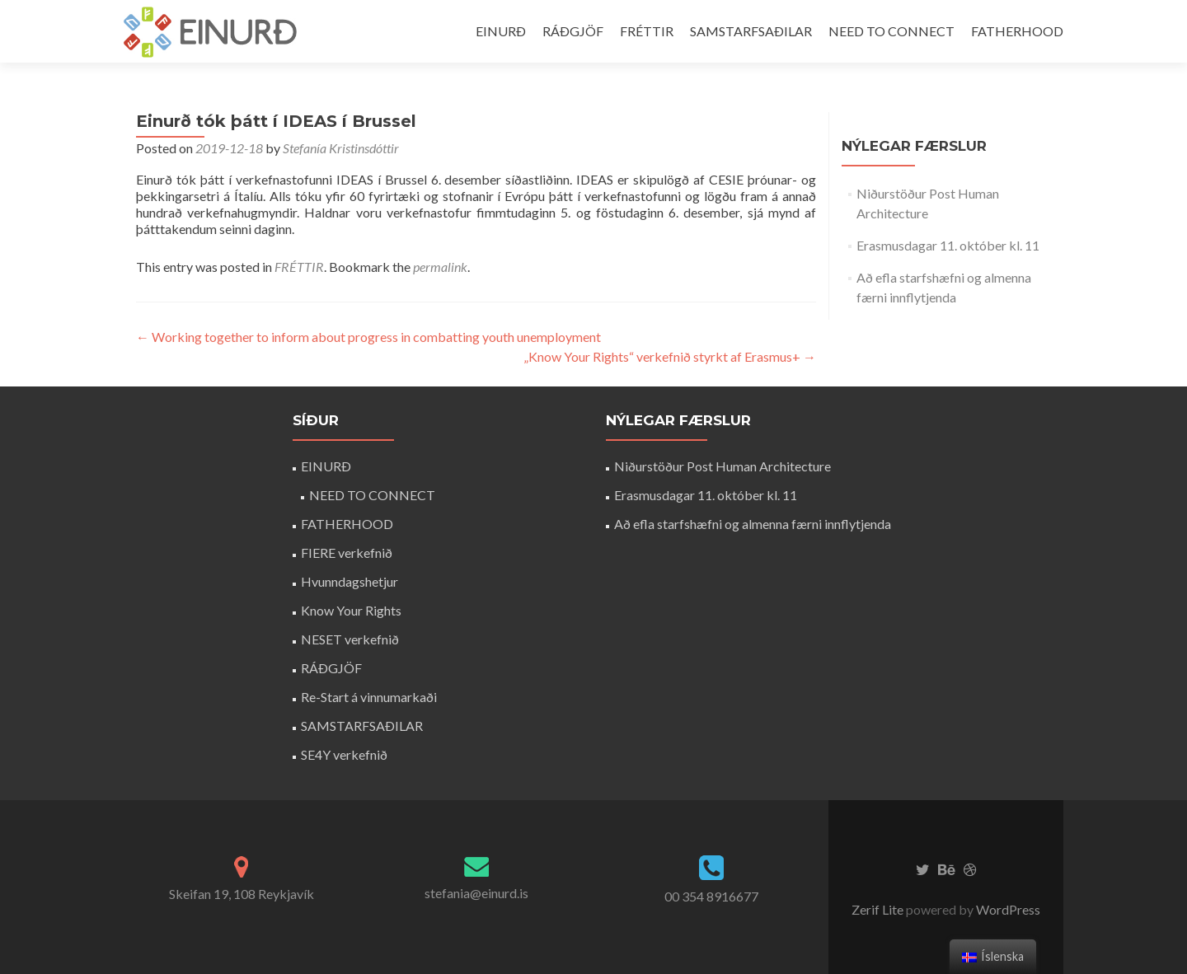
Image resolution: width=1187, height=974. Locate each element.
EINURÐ (501, 31)
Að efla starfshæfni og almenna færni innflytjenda (752, 523)
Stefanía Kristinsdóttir (341, 148)
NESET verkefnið (350, 639)
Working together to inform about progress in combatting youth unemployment (368, 336)
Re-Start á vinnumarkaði (369, 697)
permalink (440, 266)
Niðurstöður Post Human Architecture (722, 466)
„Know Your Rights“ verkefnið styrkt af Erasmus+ (669, 356)
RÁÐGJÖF (572, 31)
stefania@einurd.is (476, 893)
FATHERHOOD (1017, 31)
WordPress (1007, 909)
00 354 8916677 (711, 896)
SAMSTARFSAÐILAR (751, 31)
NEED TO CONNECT (891, 31)
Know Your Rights (351, 610)
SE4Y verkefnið (344, 754)
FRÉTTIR (646, 31)
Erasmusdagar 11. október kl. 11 (947, 245)
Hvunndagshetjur (349, 581)
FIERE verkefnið (346, 552)
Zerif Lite (879, 909)
